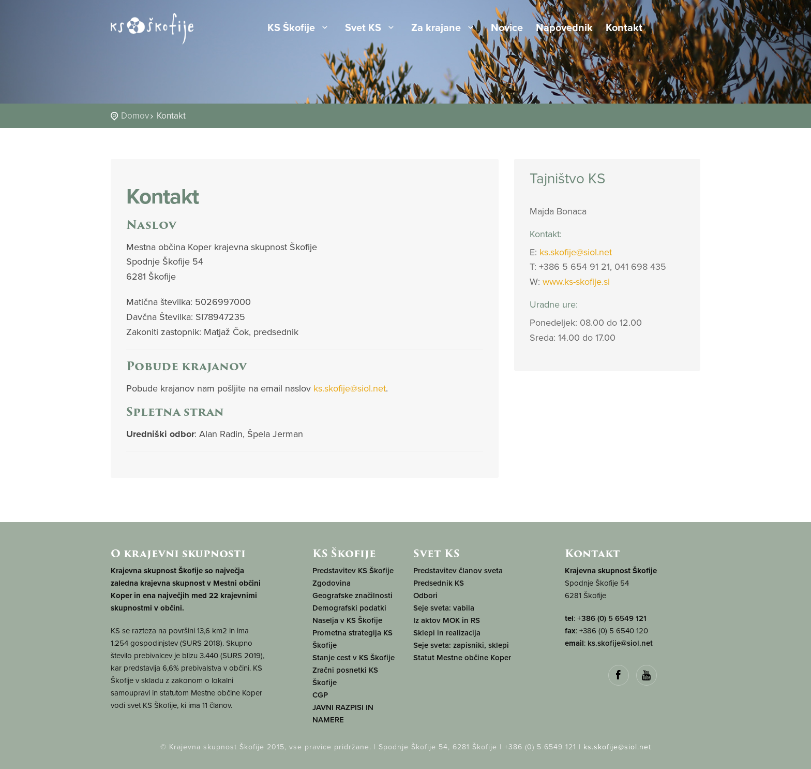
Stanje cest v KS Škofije (353, 657)
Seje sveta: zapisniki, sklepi (461, 645)
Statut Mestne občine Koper (462, 657)
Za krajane (444, 28)
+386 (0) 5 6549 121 (612, 618)
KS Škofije (299, 28)
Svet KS (371, 28)
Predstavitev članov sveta (458, 570)
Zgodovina (331, 583)
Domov (135, 115)
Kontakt (624, 28)
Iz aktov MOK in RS (446, 620)
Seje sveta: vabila (443, 608)
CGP (320, 695)
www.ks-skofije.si (576, 281)
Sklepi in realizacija (446, 632)
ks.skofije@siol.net (349, 388)
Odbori (425, 595)
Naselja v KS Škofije (347, 620)
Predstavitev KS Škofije (353, 570)
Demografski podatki (349, 608)
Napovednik (564, 28)
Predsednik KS (438, 583)
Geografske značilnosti (352, 595)
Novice (507, 28)
